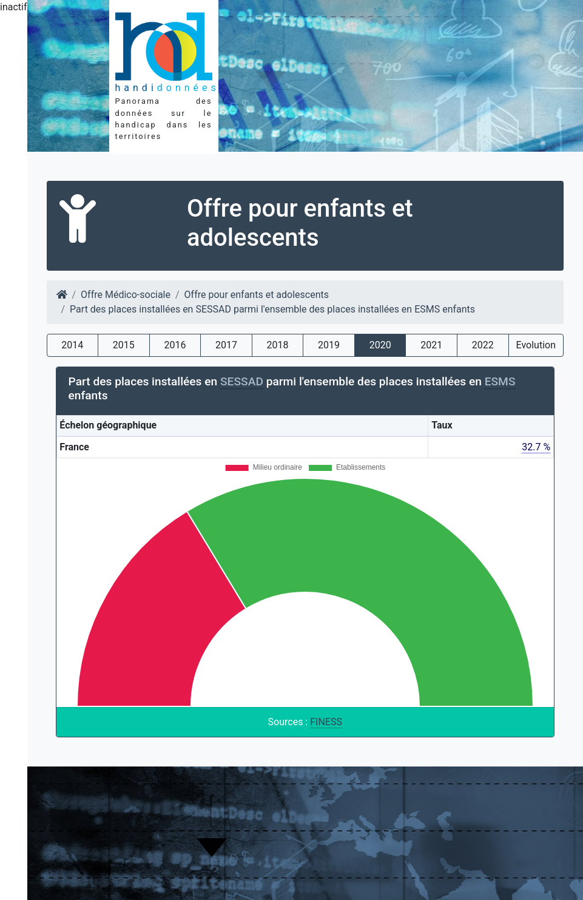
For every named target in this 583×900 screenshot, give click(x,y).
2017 (226, 345)
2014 (72, 345)
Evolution (536, 345)
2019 (329, 345)
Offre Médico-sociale (125, 294)
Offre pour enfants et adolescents (256, 294)
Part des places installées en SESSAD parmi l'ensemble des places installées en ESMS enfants (272, 309)
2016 (175, 345)
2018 (278, 345)
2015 (124, 345)
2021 (431, 345)
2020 (380, 345)
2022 (483, 345)
